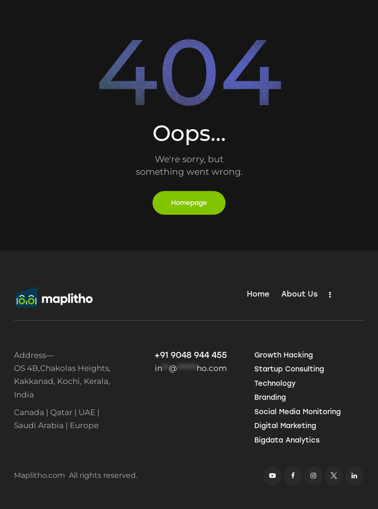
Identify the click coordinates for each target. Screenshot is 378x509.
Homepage (189, 203)
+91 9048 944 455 (190, 355)
